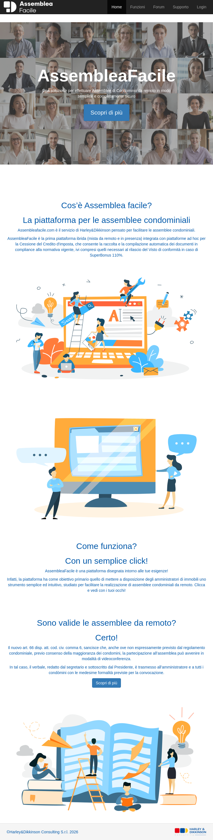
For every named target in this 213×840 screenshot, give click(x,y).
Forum (158, 7)
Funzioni (137, 7)
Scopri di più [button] (106, 683)
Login (201, 7)
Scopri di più (106, 112)
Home (116, 7)
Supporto (181, 7)
